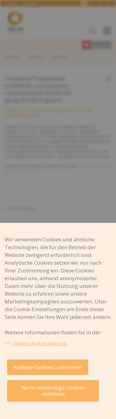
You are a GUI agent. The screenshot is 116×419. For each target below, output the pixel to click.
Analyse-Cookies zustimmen (47, 367)
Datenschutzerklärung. (40, 343)
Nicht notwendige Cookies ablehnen (53, 390)
